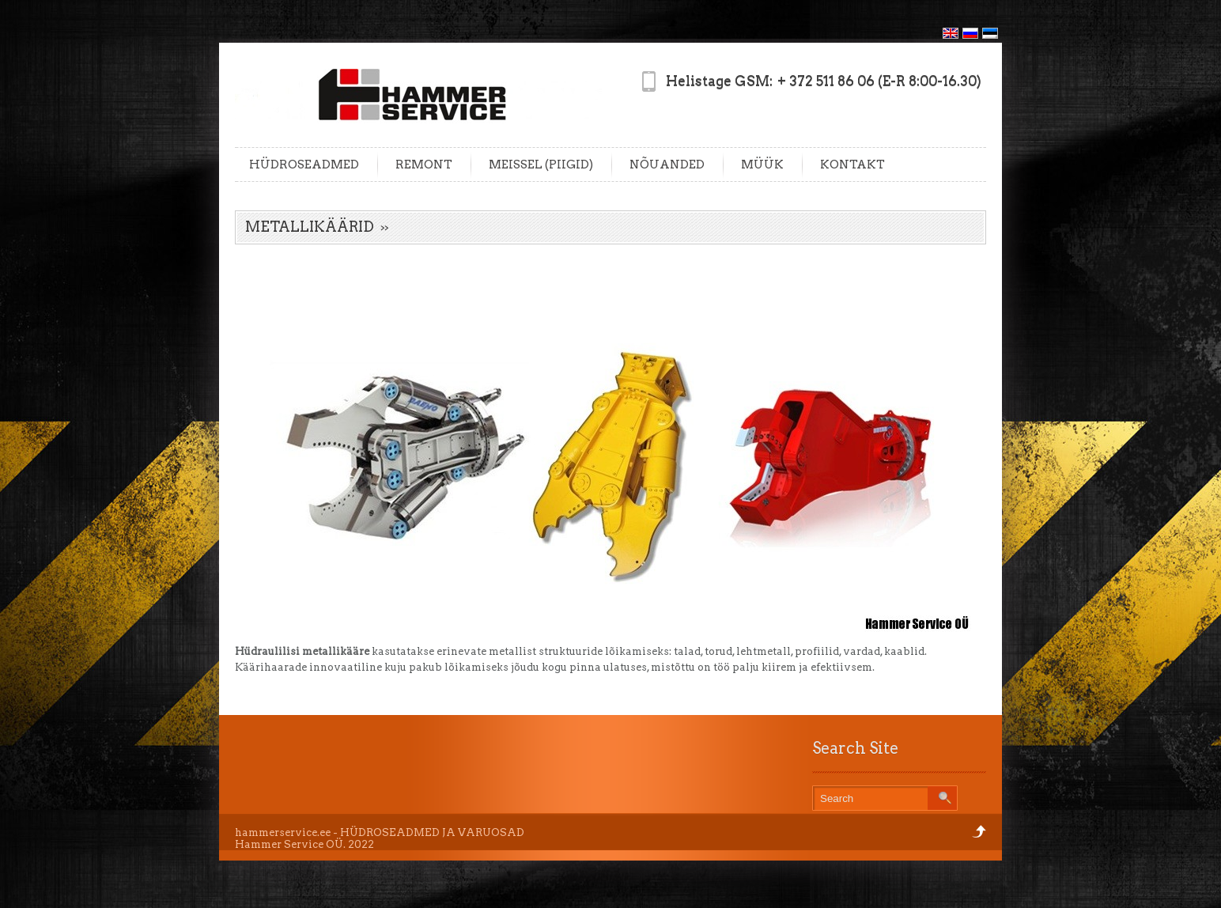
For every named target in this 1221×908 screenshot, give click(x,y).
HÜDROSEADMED (304, 164)
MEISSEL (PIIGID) (541, 164)
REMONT (423, 164)
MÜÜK (762, 164)
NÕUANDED (667, 164)
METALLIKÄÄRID (309, 226)
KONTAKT (852, 164)
